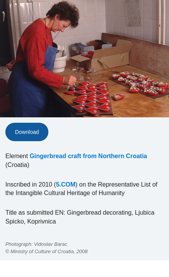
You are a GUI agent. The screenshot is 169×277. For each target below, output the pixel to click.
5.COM (66, 184)
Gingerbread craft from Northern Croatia (88, 156)
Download (27, 132)
